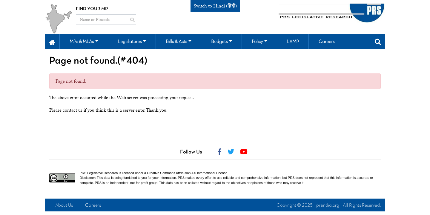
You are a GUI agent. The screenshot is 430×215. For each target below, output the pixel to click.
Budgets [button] (219, 42)
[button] (52, 41)
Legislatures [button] (130, 42)
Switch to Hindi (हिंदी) (215, 6)
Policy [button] (257, 42)
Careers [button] (326, 42)
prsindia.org (327, 205)
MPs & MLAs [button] (82, 42)
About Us (64, 205)
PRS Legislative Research (99, 173)
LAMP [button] (293, 42)
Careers (93, 205)
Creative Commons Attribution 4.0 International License (187, 173)
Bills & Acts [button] (176, 42)
